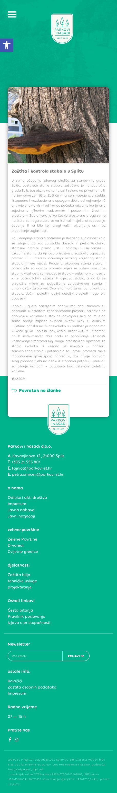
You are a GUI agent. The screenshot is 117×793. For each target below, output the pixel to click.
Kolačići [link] (15, 681)
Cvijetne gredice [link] (23, 551)
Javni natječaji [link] (21, 516)
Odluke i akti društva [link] (27, 497)
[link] (6, 45)
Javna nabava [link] (21, 509)
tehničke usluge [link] (22, 580)
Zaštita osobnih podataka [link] (32, 687)
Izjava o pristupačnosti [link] (29, 622)
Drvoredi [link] (16, 545)
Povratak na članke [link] (36, 390)
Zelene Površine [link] (22, 539)
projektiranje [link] (20, 587)
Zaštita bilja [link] (19, 574)
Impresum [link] (17, 503)
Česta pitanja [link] (20, 610)
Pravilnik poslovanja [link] (26, 616)
